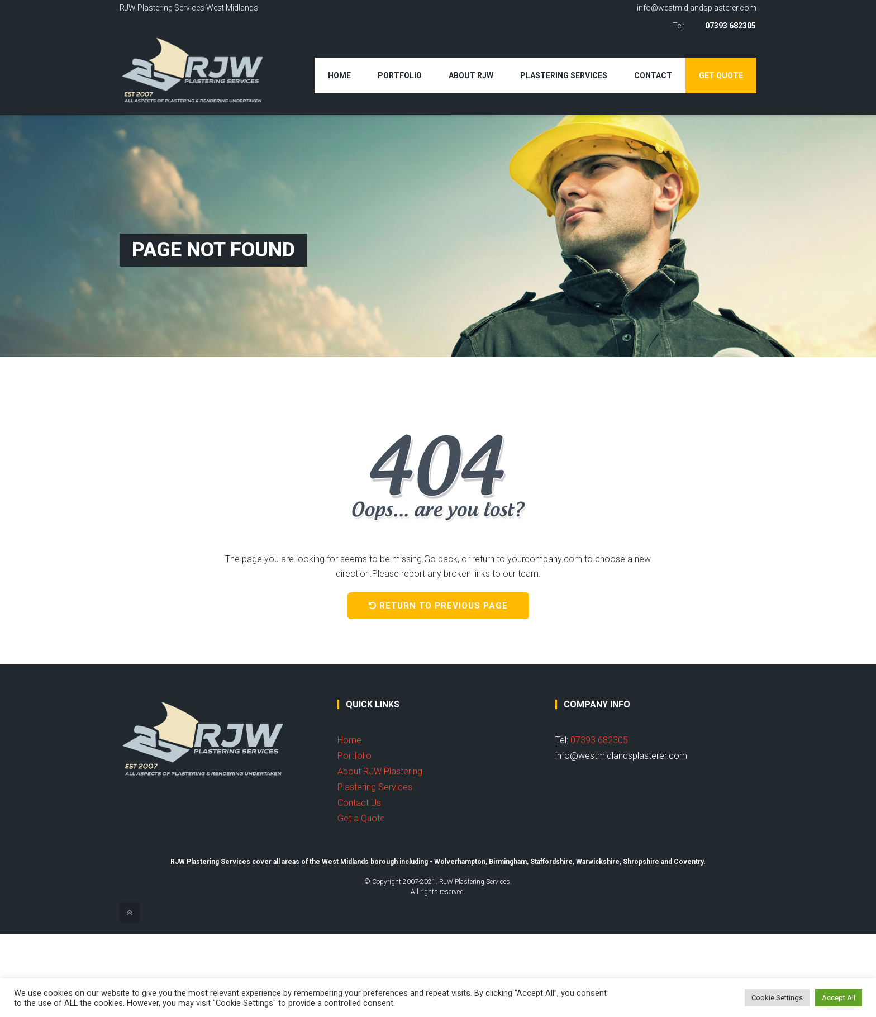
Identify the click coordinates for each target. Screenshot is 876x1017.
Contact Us (359, 802)
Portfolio (400, 75)
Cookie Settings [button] (777, 998)
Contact (653, 75)
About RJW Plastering (379, 771)
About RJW (471, 75)
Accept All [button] (838, 998)
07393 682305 (731, 25)
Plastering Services (563, 75)
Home (339, 75)
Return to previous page (438, 606)
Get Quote (721, 75)
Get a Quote (361, 818)
